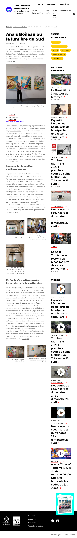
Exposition (12, 114)
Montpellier (12, 119)
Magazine (32, 519)
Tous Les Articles (20, 27)
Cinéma (53, 87)
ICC (58, 87)
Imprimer (22, 43)
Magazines (64, 4)
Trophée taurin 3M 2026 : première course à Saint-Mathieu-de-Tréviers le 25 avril (61, 172)
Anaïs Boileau (15, 131)
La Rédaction (70, 535)
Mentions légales (56, 535)
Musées (61, 117)
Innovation (54, 461)
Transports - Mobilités (59, 46)
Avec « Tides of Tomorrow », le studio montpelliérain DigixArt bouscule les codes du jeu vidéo (61, 476)
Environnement (57, 58)
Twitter (2, 112)
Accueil (9, 27)
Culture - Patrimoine (12, 117)
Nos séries (32, 523)
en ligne (25, 339)
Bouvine (61, 157)
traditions (54, 157)
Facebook (2, 105)
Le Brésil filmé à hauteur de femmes (60, 93)
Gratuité (55, 50)
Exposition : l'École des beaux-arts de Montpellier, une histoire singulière (60, 308)
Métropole (56, 42)
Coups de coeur (55, 204)
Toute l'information (35, 526)
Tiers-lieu (54, 246)
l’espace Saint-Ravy (13, 210)
